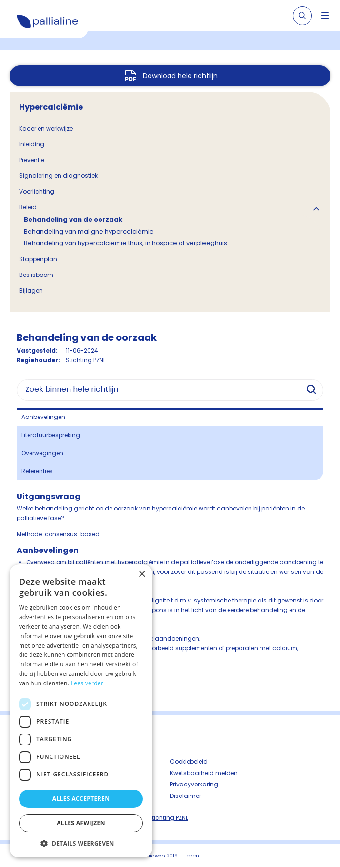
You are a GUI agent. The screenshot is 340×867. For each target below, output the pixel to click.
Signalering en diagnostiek (58, 176)
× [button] (141, 574)
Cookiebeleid (189, 761)
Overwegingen (42, 453)
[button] (81, 843)
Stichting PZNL (168, 818)
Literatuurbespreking (50, 435)
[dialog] (81, 710)
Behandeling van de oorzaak (73, 219)
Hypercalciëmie (51, 107)
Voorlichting (36, 191)
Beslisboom (36, 275)
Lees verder (87, 683)
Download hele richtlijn (180, 76)
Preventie (31, 160)
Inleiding (31, 144)
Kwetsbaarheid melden (204, 773)
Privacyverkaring (194, 784)
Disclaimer (185, 796)
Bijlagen (31, 290)
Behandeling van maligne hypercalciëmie (89, 231)
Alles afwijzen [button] (81, 823)
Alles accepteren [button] (81, 799)
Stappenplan (38, 259)
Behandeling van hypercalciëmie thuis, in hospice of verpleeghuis (125, 242)
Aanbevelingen (43, 417)
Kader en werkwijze (46, 128)
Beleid (28, 207)
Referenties (37, 471)
